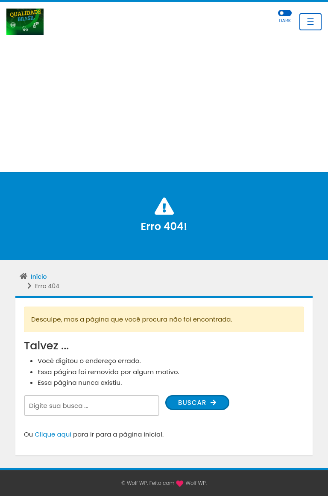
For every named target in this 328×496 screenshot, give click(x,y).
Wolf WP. (196, 483)
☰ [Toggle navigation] (310, 22)
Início (39, 276)
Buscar (197, 402)
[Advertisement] (164, 108)
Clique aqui (53, 434)
